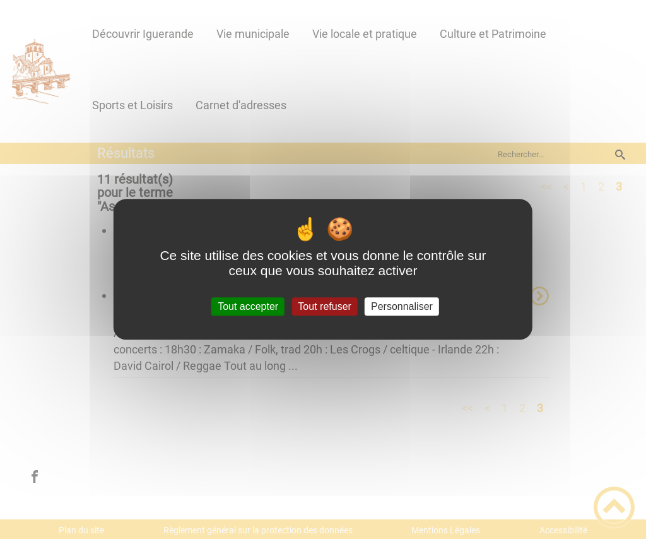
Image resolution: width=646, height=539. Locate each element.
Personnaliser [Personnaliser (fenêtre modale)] (402, 306)
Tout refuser (324, 306)
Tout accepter (248, 306)
